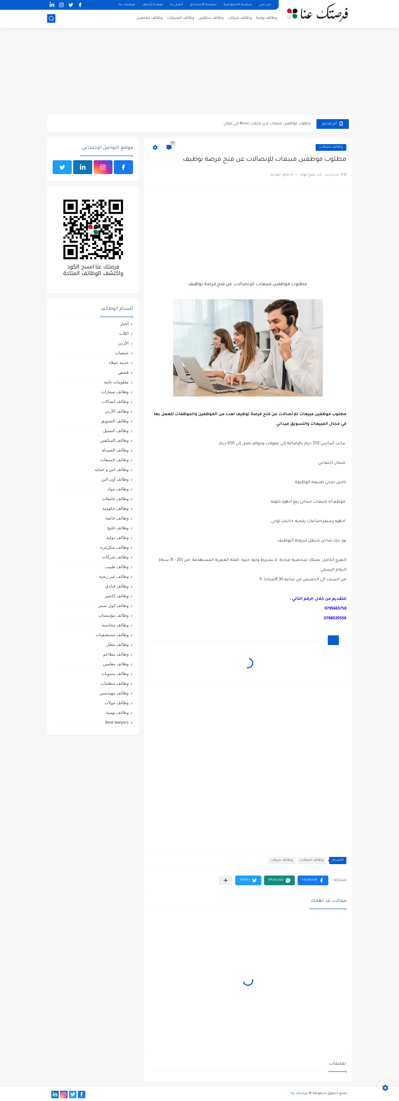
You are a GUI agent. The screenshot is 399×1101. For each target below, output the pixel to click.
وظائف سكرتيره (114, 547)
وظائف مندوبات (115, 673)
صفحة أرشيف (152, 5)
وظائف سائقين (211, 18)
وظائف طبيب (117, 566)
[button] (313, 880)
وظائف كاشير (117, 595)
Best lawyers (117, 722)
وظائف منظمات (115, 683)
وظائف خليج (118, 527)
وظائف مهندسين (114, 693)
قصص (123, 372)
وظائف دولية (117, 537)
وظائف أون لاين (115, 479)
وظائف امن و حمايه (112, 469)
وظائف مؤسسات (113, 615)
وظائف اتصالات (331, 147)
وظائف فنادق (117, 586)
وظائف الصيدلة (115, 450)
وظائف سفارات (115, 391)
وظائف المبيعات (180, 18)
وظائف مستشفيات (112, 634)
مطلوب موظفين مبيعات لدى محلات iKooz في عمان (267, 124)
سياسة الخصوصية (238, 5)
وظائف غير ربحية (114, 576)
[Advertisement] (199, 72)
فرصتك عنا (127, 5)
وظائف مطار (117, 644)
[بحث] (51, 18)
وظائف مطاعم (116, 654)
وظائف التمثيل (116, 430)
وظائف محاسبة (115, 625)
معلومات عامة (116, 382)
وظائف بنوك (118, 488)
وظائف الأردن (117, 411)
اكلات (124, 333)
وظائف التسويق (115, 420)
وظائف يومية (266, 18)
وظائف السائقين (114, 440)
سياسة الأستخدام (203, 5)
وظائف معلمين (149, 18)
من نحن (265, 5)
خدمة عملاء (119, 362)
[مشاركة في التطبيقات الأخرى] (225, 880)
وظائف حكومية (116, 508)
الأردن (123, 343)
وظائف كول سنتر (113, 605)
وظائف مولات (116, 702)
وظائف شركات (240, 18)
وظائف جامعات (115, 498)
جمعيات (122, 352)
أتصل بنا (176, 5)
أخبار (124, 323)
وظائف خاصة (117, 518)
